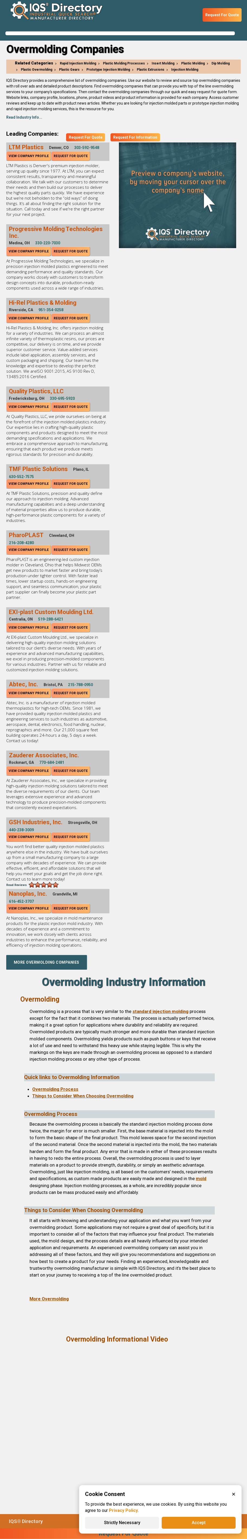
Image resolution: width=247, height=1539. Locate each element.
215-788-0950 (80, 685)
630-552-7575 (21, 477)
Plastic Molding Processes (124, 63)
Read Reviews (16, 885)
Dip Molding (221, 63)
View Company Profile (29, 156)
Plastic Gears (69, 70)
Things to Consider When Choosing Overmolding (83, 1096)
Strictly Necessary (122, 1522)
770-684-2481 (51, 762)
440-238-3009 (21, 830)
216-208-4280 (21, 543)
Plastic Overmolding (36, 70)
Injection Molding (184, 70)
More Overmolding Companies (46, 962)
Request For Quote (222, 15)
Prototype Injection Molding (108, 70)
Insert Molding (163, 63)
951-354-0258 (50, 310)
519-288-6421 (50, 619)
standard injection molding (160, 1011)
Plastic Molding (193, 63)
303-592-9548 (86, 147)
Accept (199, 1522)
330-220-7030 (47, 243)
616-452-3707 (21, 901)
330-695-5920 (62, 398)
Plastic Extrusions (150, 70)
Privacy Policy (123, 1510)
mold (201, 1178)
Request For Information (135, 137)
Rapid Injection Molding (78, 63)
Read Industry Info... (24, 117)
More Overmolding (49, 1298)
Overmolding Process (55, 1089)
